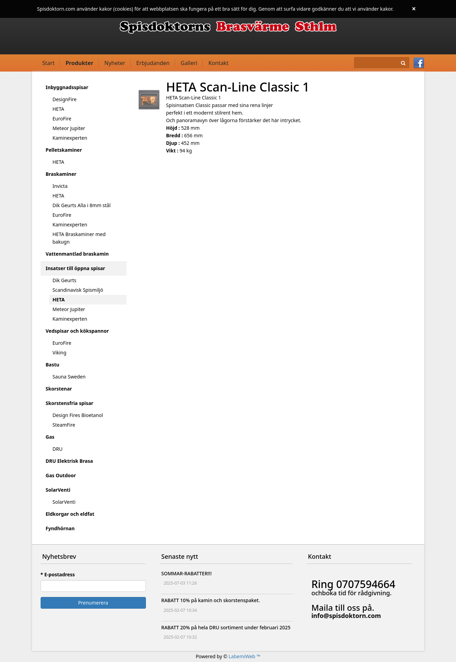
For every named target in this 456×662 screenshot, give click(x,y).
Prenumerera (93, 602)
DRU (58, 449)
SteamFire (64, 424)
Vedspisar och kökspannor (77, 331)
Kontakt (218, 63)
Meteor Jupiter (69, 128)
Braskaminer (61, 174)
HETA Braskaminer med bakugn (79, 238)
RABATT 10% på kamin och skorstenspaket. (210, 600)
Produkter (79, 63)
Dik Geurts (64, 280)
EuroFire (62, 118)
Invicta (60, 186)
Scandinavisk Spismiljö (78, 290)
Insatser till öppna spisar (75, 268)
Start (48, 63)
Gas (50, 437)
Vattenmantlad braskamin (77, 253)
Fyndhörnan (60, 528)
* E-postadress (58, 574)
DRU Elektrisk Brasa (69, 461)
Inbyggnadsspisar (67, 87)
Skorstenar (59, 388)
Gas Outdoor (61, 475)
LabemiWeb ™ (244, 656)
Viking (59, 352)
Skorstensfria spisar (70, 403)
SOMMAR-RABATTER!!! (186, 573)
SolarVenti (58, 490)
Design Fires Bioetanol (78, 415)
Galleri (189, 63)
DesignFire (65, 99)
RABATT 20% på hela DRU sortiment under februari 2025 (225, 627)
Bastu (53, 364)
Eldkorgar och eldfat (70, 514)
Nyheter (114, 63)
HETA (58, 109)
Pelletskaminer (64, 150)
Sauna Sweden (69, 376)
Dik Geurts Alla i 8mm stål (82, 205)
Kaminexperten (70, 138)
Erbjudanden (153, 63)
